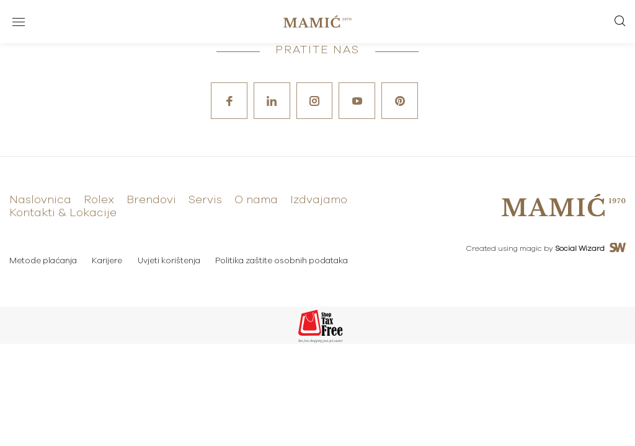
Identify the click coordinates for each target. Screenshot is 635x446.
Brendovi (151, 200)
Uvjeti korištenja (169, 262)
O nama (256, 200)
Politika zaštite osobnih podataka (282, 262)
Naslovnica (40, 200)
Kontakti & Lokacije (63, 213)
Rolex (99, 200)
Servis (205, 200)
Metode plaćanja (43, 262)
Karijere (107, 262)
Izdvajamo (318, 200)
